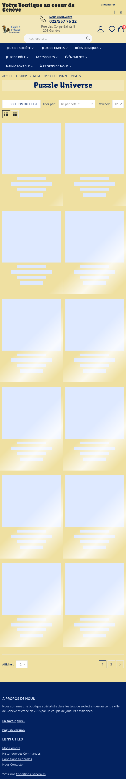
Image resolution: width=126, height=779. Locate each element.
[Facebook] (114, 12)
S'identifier (108, 4)
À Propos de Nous (54, 66)
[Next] (120, 664)
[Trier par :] (77, 104)
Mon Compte (11, 748)
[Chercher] (88, 38)
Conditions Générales (17, 759)
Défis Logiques (86, 48)
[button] (21, 104)
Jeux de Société (19, 48)
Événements (74, 57)
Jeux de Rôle (16, 57)
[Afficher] (118, 104)
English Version (13, 730)
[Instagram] (121, 12)
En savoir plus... (13, 721)
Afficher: (104, 104)
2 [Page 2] (111, 664)
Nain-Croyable (18, 66)
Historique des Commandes (21, 753)
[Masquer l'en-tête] (11, 29)
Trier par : (49, 104)
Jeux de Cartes (53, 48)
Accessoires (45, 57)
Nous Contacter (13, 764)
